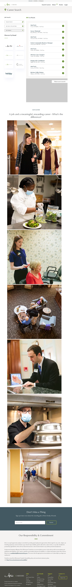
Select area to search (59, 81)
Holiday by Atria (40, 584)
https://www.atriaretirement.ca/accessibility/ (17, 560)
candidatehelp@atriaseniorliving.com (19, 553)
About (54, 5)
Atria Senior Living (40, 579)
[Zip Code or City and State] (14, 26)
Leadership (28, 581)
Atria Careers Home (30, 577)
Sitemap (49, 581)
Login (66, 5)
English (30, 1)
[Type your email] (30, 522)
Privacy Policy (50, 577)
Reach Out (63, 578)
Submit (51, 522)
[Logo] (10, 4)
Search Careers (46, 5)
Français (41, 1)
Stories (61, 5)
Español (36, 1)
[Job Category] (14, 30)
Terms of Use (50, 579)
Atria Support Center (41, 586)
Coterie (38, 577)
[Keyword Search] (14, 21)
